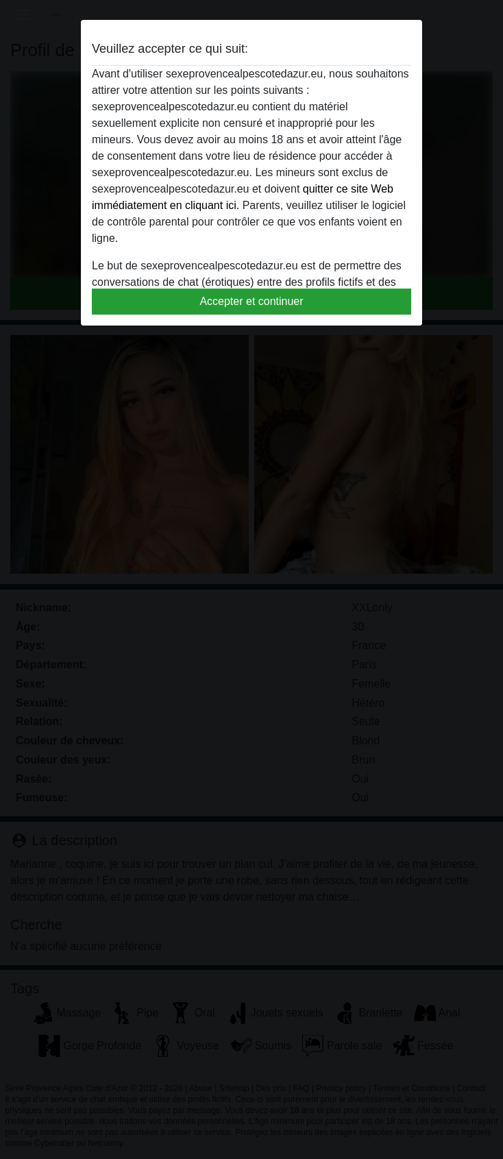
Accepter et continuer (251, 301)
